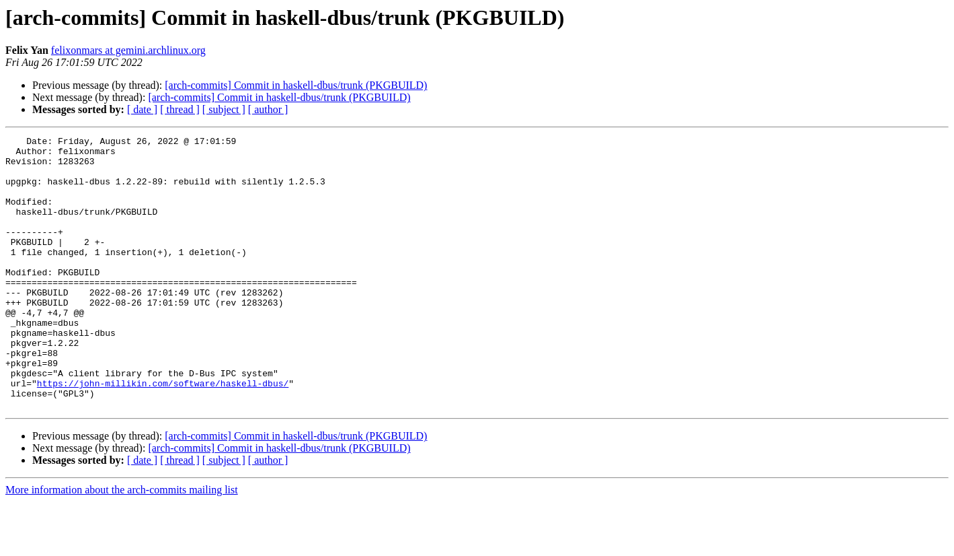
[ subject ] (223, 109)
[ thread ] (180, 109)
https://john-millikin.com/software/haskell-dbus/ (162, 433)
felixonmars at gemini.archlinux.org (128, 50)
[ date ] (142, 109)
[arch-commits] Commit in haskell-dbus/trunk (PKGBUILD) (296, 85)
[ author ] (268, 109)
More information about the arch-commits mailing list (121, 544)
